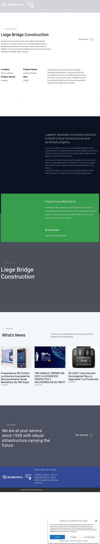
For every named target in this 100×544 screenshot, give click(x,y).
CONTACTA (89, 10)
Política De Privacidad (75, 540)
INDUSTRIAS (17, 10)
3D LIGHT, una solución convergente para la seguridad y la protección (83, 374)
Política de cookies (64, 540)
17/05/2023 (4, 383)
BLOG (79, 10)
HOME (5, 10)
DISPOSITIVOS (46, 10)
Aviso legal (85, 540)
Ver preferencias (89, 537)
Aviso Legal (49, 487)
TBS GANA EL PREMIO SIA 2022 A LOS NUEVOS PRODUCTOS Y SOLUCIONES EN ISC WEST (50, 375)
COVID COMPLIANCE (64, 10)
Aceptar (57, 537)
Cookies (77, 487)
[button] (96, 521)
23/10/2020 (72, 380)
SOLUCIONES (31, 10)
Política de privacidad (63, 487)
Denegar (73, 537)
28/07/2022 (38, 383)
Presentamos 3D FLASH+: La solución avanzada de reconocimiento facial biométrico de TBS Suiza (15, 375)
